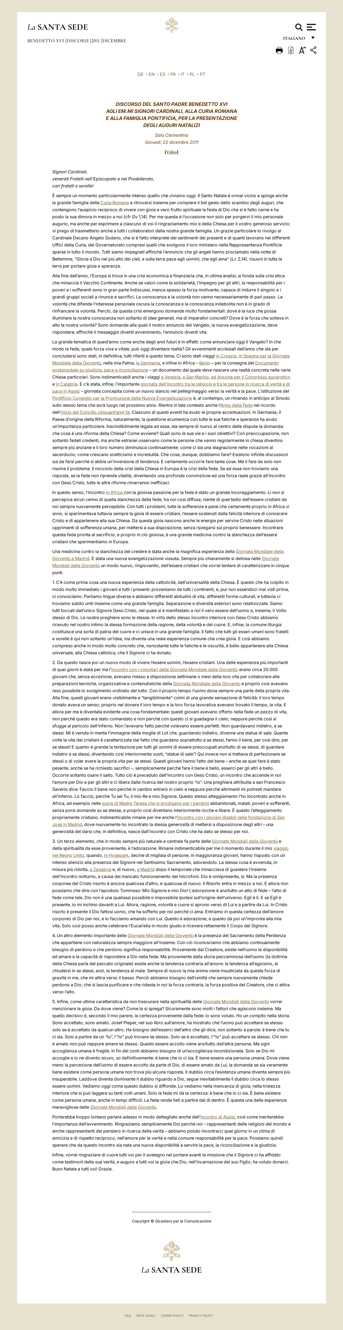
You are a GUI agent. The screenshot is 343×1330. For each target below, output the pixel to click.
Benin (204, 363)
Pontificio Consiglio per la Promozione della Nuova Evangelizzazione (122, 398)
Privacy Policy (201, 1316)
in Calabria (66, 384)
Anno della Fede (236, 405)
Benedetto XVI (46, 41)
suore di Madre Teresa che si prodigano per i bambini (155, 803)
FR (173, 74)
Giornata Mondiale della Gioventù (206, 683)
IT (183, 74)
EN (152, 74)
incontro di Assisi (217, 1117)
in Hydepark (116, 855)
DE (141, 74)
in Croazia (226, 356)
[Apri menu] (310, 27)
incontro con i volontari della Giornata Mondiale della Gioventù (174, 669)
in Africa (114, 492)
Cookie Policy (172, 1316)
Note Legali (146, 1316)
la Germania (148, 363)
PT (202, 74)
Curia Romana (115, 202)
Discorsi (78, 41)
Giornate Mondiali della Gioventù (245, 841)
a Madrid (146, 869)
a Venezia (170, 377)
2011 (96, 41)
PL (192, 74)
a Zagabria (100, 869)
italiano (295, 40)
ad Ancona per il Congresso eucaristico (250, 377)
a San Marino (196, 377)
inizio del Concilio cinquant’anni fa (95, 412)
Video (171, 152)
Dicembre (114, 41)
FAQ (128, 1316)
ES (162, 74)
